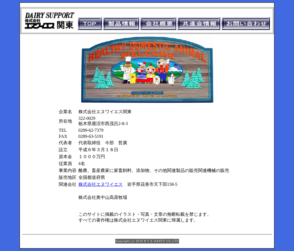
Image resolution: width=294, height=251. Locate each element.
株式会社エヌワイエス (100, 184)
